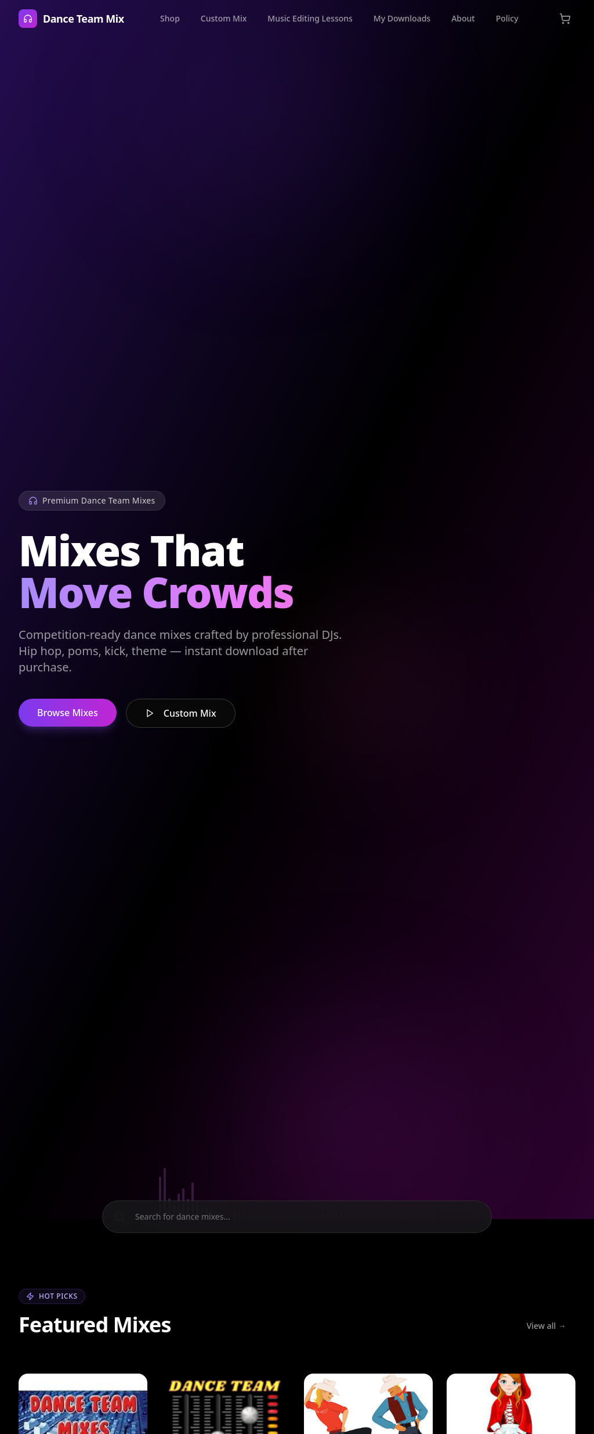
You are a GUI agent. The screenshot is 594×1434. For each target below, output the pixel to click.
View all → (546, 1325)
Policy (507, 18)
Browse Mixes (67, 713)
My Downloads (402, 18)
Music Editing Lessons (309, 18)
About (463, 18)
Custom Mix (224, 18)
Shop (170, 18)
